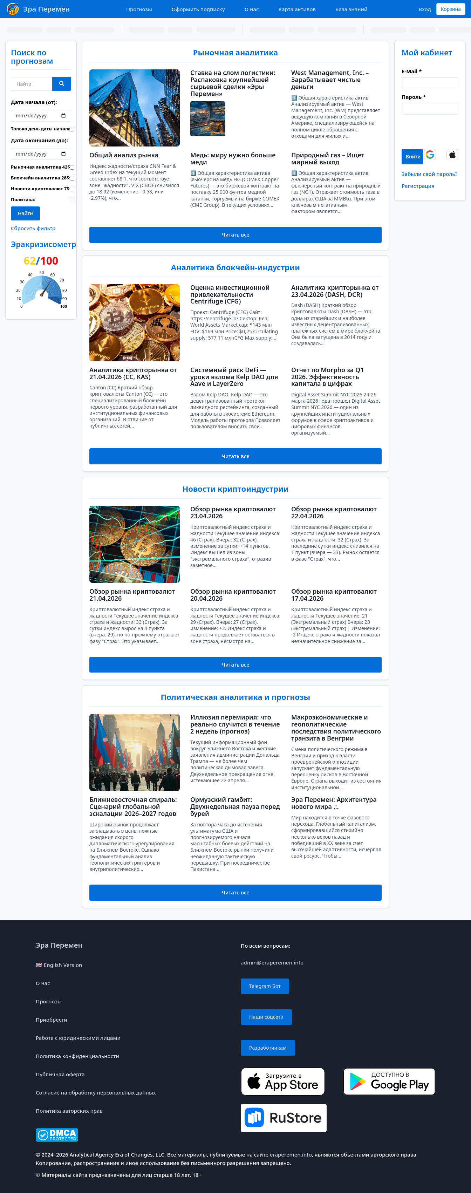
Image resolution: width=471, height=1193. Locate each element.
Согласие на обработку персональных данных (96, 1092)
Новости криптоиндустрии (235, 488)
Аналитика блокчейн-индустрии (235, 267)
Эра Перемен (59, 945)
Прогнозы (139, 9)
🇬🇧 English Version (59, 964)
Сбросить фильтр (33, 228)
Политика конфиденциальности (77, 1055)
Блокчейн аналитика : (35, 178)
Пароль (414, 96)
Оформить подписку (198, 9)
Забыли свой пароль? (429, 173)
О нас (252, 9)
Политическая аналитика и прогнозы (235, 697)
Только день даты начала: (35, 128)
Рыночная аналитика (235, 52)
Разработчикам (268, 1047)
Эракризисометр (43, 244)
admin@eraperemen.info (272, 962)
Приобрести (51, 1019)
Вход (424, 9)
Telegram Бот (265, 986)
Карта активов (297, 9)
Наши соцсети (266, 1017)
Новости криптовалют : (35, 188)
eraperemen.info (291, 1154)
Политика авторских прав (69, 1110)
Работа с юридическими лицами (78, 1037)
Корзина (451, 9)
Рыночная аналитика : (35, 167)
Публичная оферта (60, 1074)
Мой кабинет (427, 52)
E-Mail (412, 71)
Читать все (235, 234)
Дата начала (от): (34, 101)
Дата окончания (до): (39, 140)
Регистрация (418, 185)
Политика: (23, 199)
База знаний (351, 9)
